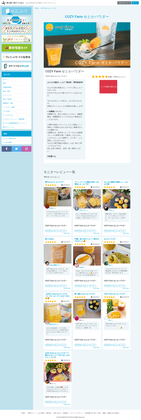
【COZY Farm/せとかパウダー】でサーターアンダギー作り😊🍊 (57, 296)
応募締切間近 (7, 87)
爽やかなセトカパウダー (54, 182)
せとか (57, 231)
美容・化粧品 (7, 99)
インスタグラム (8, 115)
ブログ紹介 (6, 111)
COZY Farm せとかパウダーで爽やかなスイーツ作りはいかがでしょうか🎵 (57, 355)
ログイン (135, 3)
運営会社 (48, 413)
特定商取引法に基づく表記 (93, 413)
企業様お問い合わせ (124, 3)
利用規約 (65, 413)
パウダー (63, 231)
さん (52, 208)
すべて (5, 79)
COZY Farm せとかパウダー (115, 294)
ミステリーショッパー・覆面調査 (13, 119)
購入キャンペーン (8, 127)
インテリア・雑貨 (8, 107)
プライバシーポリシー (76, 413)
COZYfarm (49, 231)
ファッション (7, 95)
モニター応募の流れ (9, 138)
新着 (4, 83)
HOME (23, 413)
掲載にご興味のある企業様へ (111, 413)
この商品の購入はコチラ (109, 87)
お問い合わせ (57, 413)
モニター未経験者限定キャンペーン (14, 123)
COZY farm (67, 233)
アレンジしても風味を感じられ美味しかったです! (86, 183)
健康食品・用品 (8, 103)
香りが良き (49, 239)
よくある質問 (7, 142)
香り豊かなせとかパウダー (85, 294)
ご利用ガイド (31, 413)
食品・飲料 (6, 91)
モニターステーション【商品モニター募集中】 (13, 3)
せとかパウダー (110, 239)
